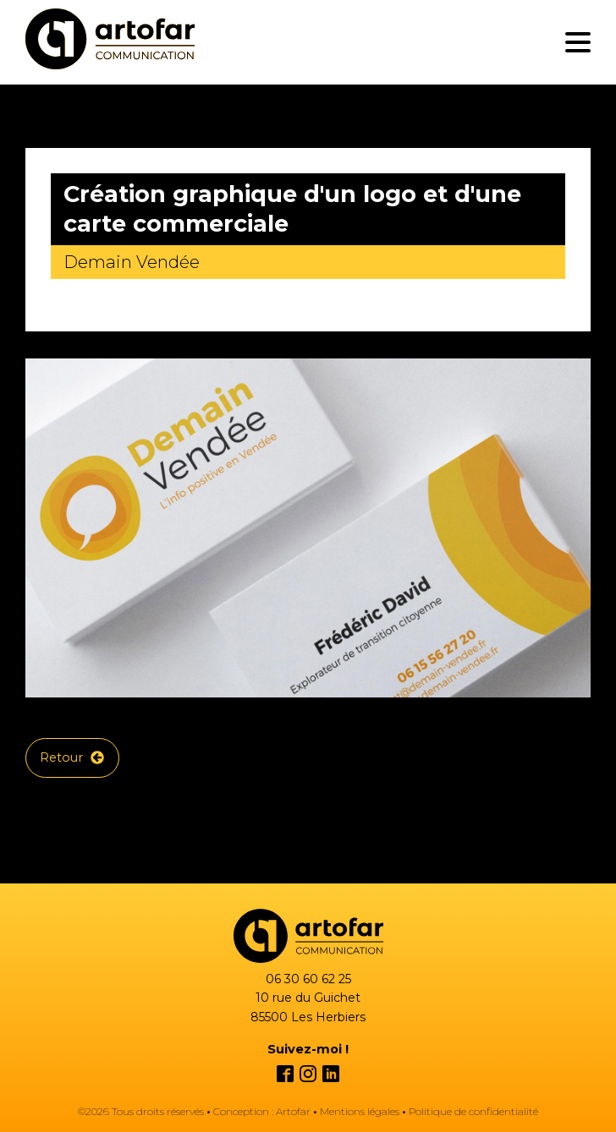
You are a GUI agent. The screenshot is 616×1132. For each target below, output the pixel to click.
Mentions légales (359, 1111)
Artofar (293, 1111)
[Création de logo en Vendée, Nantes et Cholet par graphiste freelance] (110, 42)
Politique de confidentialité (473, 1111)
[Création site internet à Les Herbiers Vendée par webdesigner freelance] (308, 936)
